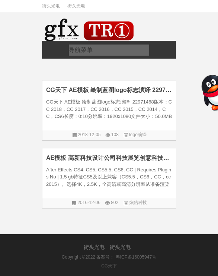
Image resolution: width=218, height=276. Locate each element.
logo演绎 (138, 134)
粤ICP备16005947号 (136, 257)
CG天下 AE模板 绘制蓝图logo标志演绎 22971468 (109, 90)
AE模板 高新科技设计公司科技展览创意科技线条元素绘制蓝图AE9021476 (109, 158)
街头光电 (51, 6)
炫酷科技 (138, 202)
